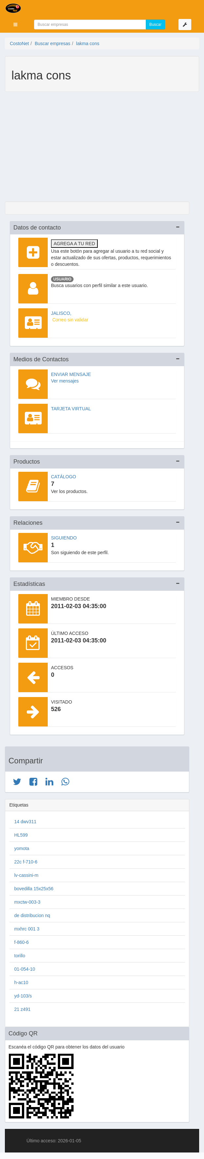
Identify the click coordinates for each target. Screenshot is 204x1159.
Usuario (62, 279)
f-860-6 (21, 942)
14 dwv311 (25, 821)
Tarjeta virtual (71, 408)
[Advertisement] (97, 147)
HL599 (21, 835)
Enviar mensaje (71, 374)
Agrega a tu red (74, 243)
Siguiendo (64, 537)
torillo (19, 955)
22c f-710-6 (26, 861)
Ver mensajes (65, 380)
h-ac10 (21, 982)
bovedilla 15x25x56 (34, 888)
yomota (21, 848)
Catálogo (63, 476)
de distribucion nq (32, 915)
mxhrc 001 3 (27, 928)
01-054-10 (24, 969)
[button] (15, 24)
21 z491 (22, 1009)
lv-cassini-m (26, 875)
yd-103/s (23, 995)
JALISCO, (61, 313)
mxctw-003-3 (27, 902)
